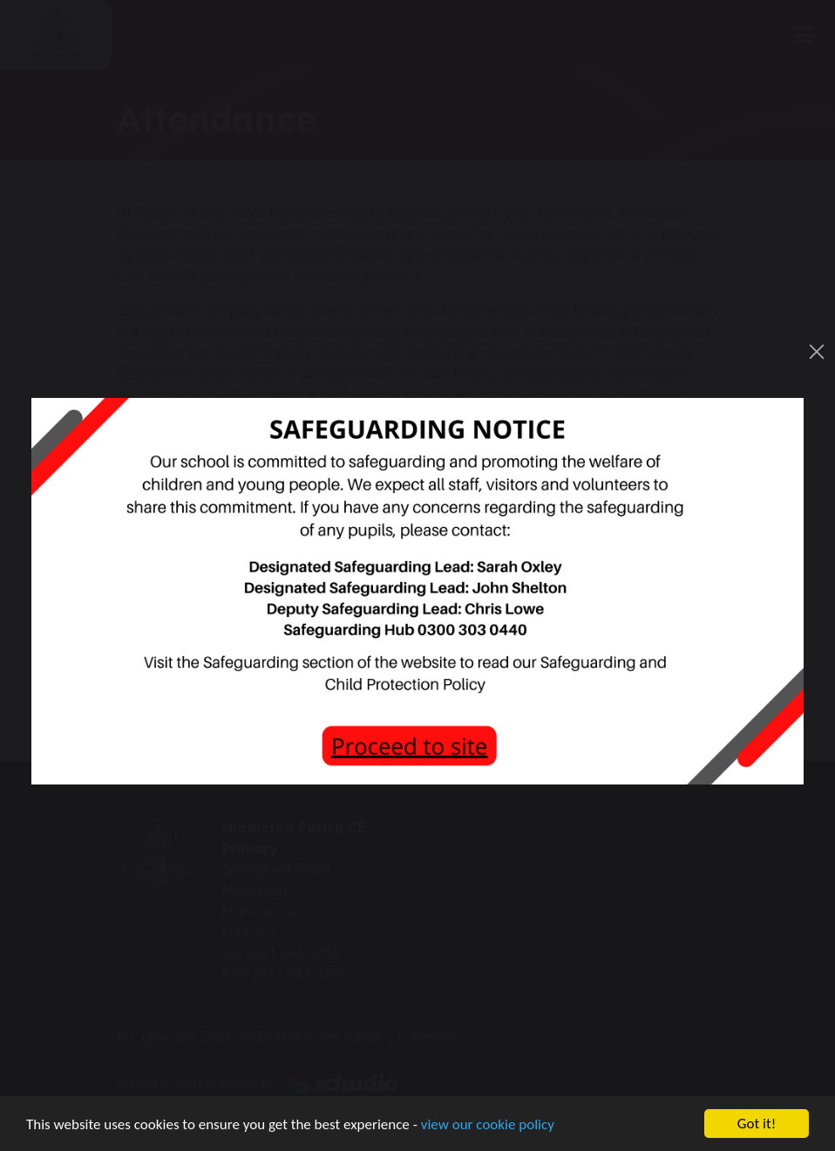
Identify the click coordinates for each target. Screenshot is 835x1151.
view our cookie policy (487, 1125)
